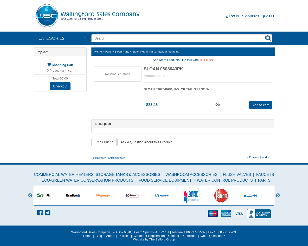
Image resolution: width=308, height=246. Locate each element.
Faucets (265, 175)
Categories (51, 38)
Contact (250, 16)
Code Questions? (213, 236)
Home (98, 51)
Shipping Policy (116, 158)
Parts (108, 51)
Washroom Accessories (192, 175)
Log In (232, 16)
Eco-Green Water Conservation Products (87, 180)
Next (277, 195)
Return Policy (98, 158)
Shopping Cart (60, 65)
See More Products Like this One (183, 60)
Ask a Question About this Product (146, 142)
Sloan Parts (122, 51)
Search (268, 37)
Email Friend (104, 142)
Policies (124, 236)
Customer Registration (149, 236)
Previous (30, 195)
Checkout (60, 86)
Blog (99, 236)
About (110, 236)
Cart (268, 16)
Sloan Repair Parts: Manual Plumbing (155, 51)
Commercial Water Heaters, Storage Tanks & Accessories (97, 175)
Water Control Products (225, 180)
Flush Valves (237, 175)
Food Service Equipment (165, 180)
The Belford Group (162, 239)
